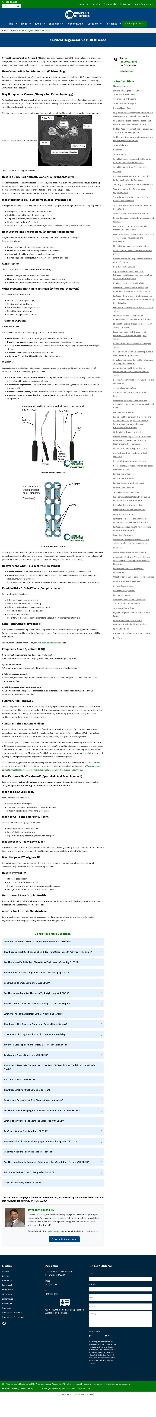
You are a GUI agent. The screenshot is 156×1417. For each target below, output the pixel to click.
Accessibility (27, 1393)
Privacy (15, 1393)
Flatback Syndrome (122, 86)
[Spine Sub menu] (30, 23)
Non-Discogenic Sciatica (124, 266)
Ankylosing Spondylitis (123, 608)
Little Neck (7, 1294)
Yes (92, 1340)
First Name (93, 1274)
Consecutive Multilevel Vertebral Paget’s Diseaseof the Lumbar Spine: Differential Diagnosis (131, 561)
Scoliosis (117, 171)
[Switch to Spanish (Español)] (89, 1405)
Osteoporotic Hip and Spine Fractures (130, 448)
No (108, 1340)
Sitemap (6, 1393)
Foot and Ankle (75, 24)
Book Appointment (134, 23)
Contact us (125, 4)
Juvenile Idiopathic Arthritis (126, 492)
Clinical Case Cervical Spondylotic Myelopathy (128, 570)
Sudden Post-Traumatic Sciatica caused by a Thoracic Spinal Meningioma (133, 130)
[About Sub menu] (88, 4)
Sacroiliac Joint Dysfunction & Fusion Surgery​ (130, 394)
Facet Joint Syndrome (123, 535)
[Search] (28, 6)
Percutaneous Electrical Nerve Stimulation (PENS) (132, 252)
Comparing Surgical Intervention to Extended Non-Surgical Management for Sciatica (131, 372)
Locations (92, 24)
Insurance (111, 24)
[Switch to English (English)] (61, 1405)
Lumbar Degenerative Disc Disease (128, 483)
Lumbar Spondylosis (122, 474)
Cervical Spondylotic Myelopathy (128, 581)
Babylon (5, 1276)
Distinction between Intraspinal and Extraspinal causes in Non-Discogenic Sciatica (130, 335)
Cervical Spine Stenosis (123, 586)
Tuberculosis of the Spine (124, 98)
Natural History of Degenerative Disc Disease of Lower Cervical (133, 467)
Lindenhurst (7, 1298)
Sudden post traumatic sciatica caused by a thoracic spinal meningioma (133, 139)
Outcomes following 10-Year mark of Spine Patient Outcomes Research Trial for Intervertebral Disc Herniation (132, 440)
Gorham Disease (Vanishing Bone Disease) (131, 633)
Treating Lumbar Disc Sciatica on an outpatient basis (129, 191)
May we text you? (95, 1336)
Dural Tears (118, 547)
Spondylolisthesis (121, 145)
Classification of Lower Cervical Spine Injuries (133, 576)
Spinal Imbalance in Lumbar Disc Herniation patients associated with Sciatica (132, 161)
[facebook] (4, 1323)
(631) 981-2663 (128, 62)
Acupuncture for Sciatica (124, 388)
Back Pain (117, 638)
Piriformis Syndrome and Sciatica (128, 432)
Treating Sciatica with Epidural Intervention (133, 184)
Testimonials (110, 4)
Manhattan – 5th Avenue (13, 1317)
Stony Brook (7, 1289)
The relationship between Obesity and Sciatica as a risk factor (130, 199)
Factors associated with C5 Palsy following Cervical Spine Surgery (132, 528)
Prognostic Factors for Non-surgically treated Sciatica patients (130, 228)
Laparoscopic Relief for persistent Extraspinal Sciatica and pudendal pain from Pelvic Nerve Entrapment (132, 275)
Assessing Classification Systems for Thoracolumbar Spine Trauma (129, 601)
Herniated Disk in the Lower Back (128, 505)
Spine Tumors (119, 154)
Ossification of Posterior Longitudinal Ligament (130, 455)
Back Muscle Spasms (122, 595)
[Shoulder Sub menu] (61, 23)
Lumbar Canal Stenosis (123, 487)
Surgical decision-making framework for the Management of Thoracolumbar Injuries (133, 114)
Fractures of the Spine (123, 514)
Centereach (7, 1285)
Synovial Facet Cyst (122, 108)
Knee (38, 24)
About (82, 4)
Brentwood (7, 1280)
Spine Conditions (121, 628)
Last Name (93, 1284)
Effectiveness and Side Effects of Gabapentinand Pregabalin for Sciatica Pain (132, 317)
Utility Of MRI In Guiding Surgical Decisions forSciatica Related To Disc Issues (132, 178)
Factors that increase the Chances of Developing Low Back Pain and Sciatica (130, 520)
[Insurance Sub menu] (120, 23)
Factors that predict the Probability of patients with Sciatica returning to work (131, 289)
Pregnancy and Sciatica (123, 412)
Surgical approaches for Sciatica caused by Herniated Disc (132, 207)
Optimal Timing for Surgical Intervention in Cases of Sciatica (132, 260)
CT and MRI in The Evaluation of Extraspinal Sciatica (132, 345)
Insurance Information (51, 642)
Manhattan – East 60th (12, 1312)
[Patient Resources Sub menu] (153, 4)
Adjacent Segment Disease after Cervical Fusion (131, 614)
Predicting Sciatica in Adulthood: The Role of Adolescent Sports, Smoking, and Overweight (133, 238)
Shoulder (54, 24)
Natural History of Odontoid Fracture (130, 461)
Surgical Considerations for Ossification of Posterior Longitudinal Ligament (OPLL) (132, 122)
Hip (11, 24)
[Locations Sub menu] (101, 23)
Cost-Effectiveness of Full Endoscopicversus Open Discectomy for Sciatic (133, 353)
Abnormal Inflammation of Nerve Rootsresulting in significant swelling (130, 622)
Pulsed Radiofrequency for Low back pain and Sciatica (133, 220)
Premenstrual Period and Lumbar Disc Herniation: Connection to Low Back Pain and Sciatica (133, 404)
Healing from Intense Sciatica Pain (128, 283)
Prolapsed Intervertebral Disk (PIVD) (129, 509)
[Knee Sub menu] (43, 23)
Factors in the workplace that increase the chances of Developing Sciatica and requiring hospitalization (133, 299)
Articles (96, 4)
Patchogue (7, 1303)
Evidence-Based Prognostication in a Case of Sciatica (133, 309)
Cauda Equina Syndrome (124, 590)
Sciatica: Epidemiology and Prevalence (130, 213)
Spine (24, 24)
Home (5, 30)
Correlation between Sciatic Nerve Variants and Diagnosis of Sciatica (133, 362)
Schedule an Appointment (64, 1239)
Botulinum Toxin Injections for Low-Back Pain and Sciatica (133, 381)
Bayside (5, 1271)
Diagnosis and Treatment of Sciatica (129, 552)
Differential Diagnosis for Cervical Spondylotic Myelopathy (128, 92)
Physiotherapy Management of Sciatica (131, 246)
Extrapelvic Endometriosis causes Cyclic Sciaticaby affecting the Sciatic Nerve (131, 541)
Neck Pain (117, 149)
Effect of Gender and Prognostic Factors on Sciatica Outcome (132, 325)
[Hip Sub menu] (15, 23)
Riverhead (6, 1308)
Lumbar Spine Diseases (123, 478)
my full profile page (55, 1231)
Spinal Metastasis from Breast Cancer (130, 167)
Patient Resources (142, 4)
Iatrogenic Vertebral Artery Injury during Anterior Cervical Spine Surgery (131, 498)
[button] (53, 942)
